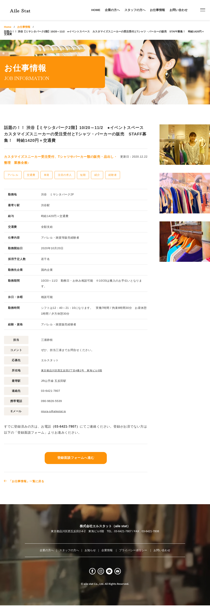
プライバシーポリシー (133, 549)
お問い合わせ (179, 10)
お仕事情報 (157, 10)
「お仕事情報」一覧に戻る (29, 480)
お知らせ (90, 549)
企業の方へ (112, 10)
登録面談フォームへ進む (76, 457)
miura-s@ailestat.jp (54, 411)
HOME (95, 10)
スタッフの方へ (134, 10)
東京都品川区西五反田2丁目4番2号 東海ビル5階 (74, 370)
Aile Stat (27, 10)
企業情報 (107, 549)
